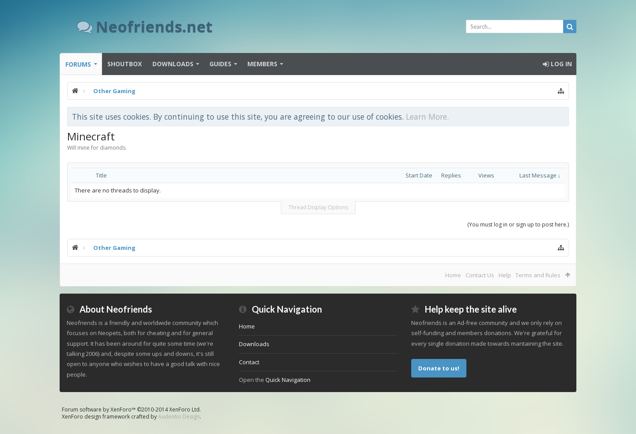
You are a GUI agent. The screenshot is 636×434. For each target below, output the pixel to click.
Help (505, 275)
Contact (249, 362)
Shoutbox (124, 64)
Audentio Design (179, 416)
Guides (220, 64)
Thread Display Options (318, 207)
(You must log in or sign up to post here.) (518, 224)
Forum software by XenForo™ (131, 409)
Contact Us (480, 275)
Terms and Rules (537, 275)
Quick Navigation (287, 380)
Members (262, 64)
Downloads (172, 64)
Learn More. (427, 116)
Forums (78, 64)
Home (453, 275)
